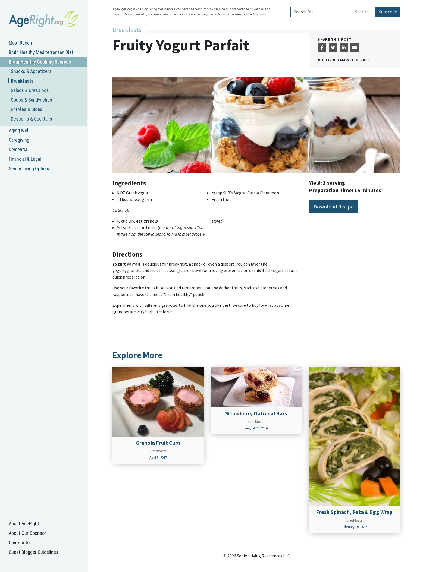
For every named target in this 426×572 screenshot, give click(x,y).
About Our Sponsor (27, 533)
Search (361, 11)
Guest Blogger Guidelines (33, 552)
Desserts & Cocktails (31, 119)
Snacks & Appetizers (31, 71)
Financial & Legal (25, 159)
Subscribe (388, 11)
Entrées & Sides (26, 109)
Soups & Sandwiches (31, 100)
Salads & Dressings (30, 90)
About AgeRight (24, 523)
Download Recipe (334, 206)
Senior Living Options (30, 168)
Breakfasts (22, 81)
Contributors (21, 542)
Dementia (18, 149)
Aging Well (19, 130)
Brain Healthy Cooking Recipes (40, 62)
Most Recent (21, 43)
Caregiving (19, 140)
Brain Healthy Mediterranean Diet (41, 52)
